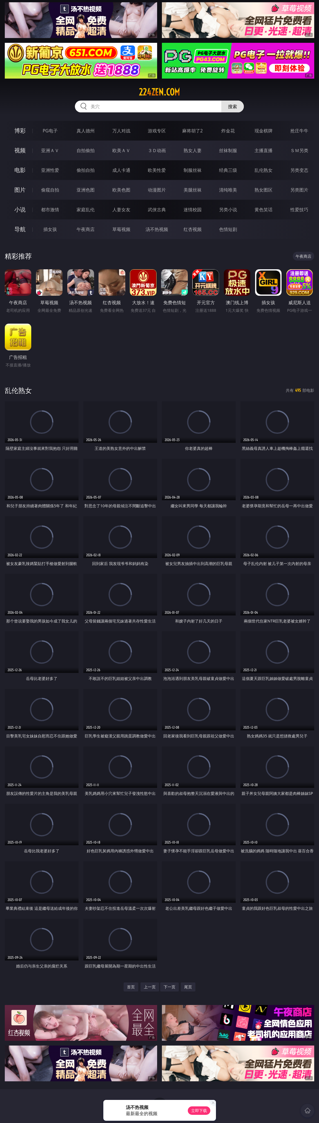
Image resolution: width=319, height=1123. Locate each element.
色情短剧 (228, 229)
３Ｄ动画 (157, 150)
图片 (20, 190)
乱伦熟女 (264, 170)
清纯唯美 (228, 190)
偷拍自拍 (86, 170)
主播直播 (264, 150)
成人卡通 (121, 170)
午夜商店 (86, 229)
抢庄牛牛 (299, 131)
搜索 (232, 106)
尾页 (188, 986)
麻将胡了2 (192, 131)
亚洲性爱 (50, 170)
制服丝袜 (193, 170)
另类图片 (299, 190)
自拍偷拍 (86, 150)
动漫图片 (157, 190)
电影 (20, 170)
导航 (20, 229)
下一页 (169, 986)
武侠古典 (157, 209)
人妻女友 (121, 209)
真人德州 (86, 131)
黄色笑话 (264, 209)
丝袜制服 (228, 150)
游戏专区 (157, 131)
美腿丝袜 (193, 190)
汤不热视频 (157, 229)
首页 (131, 986)
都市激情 (50, 209)
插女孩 (50, 229)
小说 (20, 209)
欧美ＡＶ (121, 150)
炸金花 (228, 131)
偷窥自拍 (50, 190)
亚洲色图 (86, 190)
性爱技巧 (299, 209)
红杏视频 (193, 229)
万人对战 (121, 131)
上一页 (150, 986)
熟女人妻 (193, 150)
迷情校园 (193, 209)
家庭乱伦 (86, 209)
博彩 (20, 130)
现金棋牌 (264, 131)
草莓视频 (121, 229)
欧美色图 (121, 190)
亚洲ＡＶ (50, 150)
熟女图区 (264, 190)
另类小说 (228, 209)
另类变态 (299, 170)
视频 (20, 150)
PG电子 (50, 131)
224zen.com (159, 92)
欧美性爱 (157, 170)
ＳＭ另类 (299, 150)
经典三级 (228, 170)
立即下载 (199, 1110)
